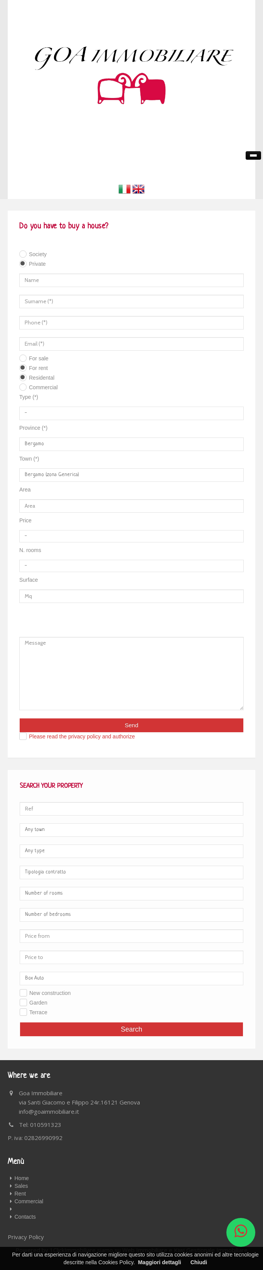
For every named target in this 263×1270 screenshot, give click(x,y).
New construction (50, 993)
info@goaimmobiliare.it (49, 1111)
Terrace (38, 1012)
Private (37, 264)
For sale (39, 358)
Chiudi (199, 1262)
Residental (41, 378)
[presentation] (54, 616)
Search (131, 1029)
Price (25, 520)
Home (22, 1178)
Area (25, 489)
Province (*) (33, 428)
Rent (20, 1194)
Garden (38, 1003)
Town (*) (29, 459)
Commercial (43, 387)
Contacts (25, 1217)
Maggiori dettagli (159, 1262)
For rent (38, 368)
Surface (28, 580)
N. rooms (30, 550)
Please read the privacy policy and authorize (82, 736)
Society (38, 254)
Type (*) (28, 397)
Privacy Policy (26, 1237)
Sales (21, 1186)
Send (131, 725)
